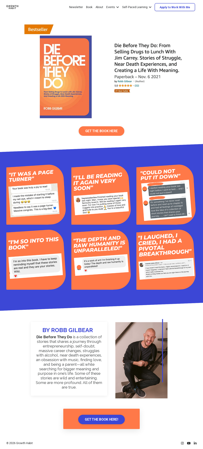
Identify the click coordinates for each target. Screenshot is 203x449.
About (99, 7)
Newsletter (76, 7)
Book (89, 7)
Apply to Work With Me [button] (175, 7)
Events (112, 7)
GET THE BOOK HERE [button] (101, 131)
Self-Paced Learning (136, 7)
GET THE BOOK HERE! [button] (101, 420)
